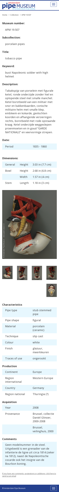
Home (4, 15)
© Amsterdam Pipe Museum (13, 488)
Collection (14, 15)
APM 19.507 (26, 15)
